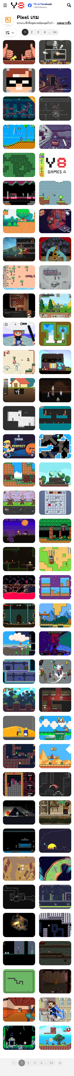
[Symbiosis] (19, 306)
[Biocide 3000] (55, 925)
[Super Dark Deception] (55, 700)
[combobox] (10, 32)
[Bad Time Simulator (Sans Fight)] (55, 52)
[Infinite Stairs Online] (55, 1009)
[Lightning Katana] (19, 1009)
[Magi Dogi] (19, 221)
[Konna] (55, 474)
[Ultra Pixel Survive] (55, 306)
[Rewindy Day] (55, 362)
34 (55, 32)
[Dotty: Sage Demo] (19, 362)
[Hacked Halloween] (19, 531)
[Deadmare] (19, 953)
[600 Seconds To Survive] (55, 390)
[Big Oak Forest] (19, 108)
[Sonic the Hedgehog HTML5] (19, 137)
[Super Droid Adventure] (55, 756)
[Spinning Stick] (55, 869)
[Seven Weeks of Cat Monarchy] (19, 728)
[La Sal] (55, 446)
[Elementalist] (19, 615)
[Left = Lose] (19, 841)
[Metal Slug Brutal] (55, 812)
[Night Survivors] (55, 671)
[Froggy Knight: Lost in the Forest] (55, 531)
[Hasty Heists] (55, 108)
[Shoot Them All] (55, 418)
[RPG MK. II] (19, 249)
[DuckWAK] (55, 193)
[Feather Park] (19, 869)
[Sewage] (19, 559)
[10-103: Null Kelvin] (19, 812)
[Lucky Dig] (19, 390)
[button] (64, 23)
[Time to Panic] (55, 615)
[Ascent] (19, 1038)
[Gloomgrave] (55, 137)
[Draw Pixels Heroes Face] (19, 80)
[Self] (55, 784)
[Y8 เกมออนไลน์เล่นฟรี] (17, 5)
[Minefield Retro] (55, 503)
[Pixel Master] (55, 165)
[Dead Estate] (55, 221)
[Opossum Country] (55, 277)
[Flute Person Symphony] (55, 249)
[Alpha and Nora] (55, 587)
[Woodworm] (19, 52)
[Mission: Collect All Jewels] (55, 1038)
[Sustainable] (19, 334)
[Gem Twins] (55, 334)
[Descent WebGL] (55, 953)
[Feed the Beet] (19, 446)
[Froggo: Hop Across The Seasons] (55, 728)
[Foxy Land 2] (19, 700)
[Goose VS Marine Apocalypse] (19, 277)
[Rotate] (19, 418)
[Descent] (19, 925)
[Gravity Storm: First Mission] (19, 671)
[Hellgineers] (19, 587)
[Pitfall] (55, 841)
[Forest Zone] (19, 165)
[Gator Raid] (55, 897)
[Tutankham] (19, 756)
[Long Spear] (19, 897)
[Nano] (55, 559)
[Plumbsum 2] (19, 784)
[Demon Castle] (19, 193)
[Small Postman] (19, 503)
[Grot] (55, 643)
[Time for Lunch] (19, 643)
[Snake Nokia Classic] (19, 981)
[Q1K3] (55, 981)
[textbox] (10, 32)
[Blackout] (55, 80)
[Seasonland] (19, 474)
